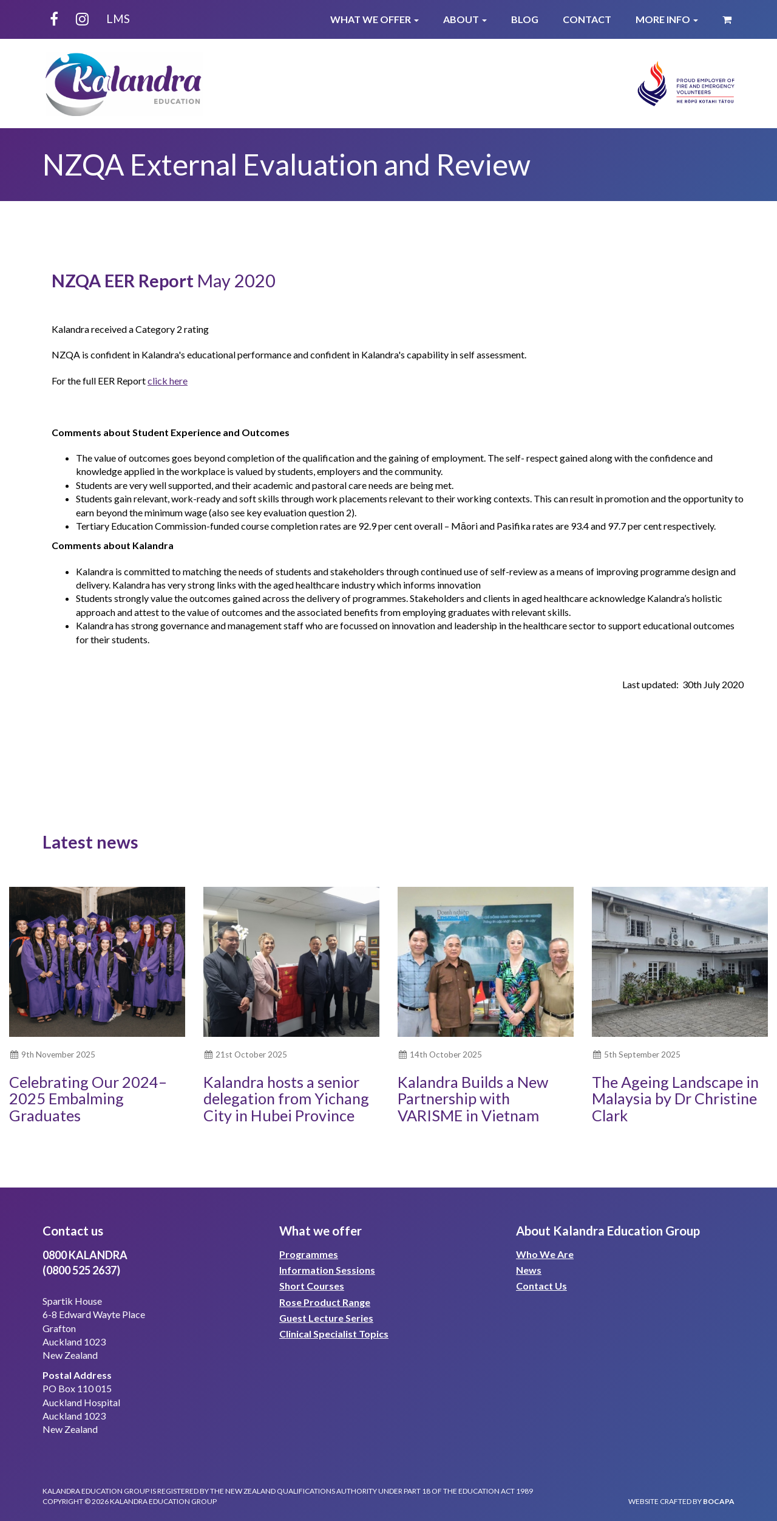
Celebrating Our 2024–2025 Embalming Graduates (88, 1098)
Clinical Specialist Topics (333, 1333)
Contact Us (541, 1285)
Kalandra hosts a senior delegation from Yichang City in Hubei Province (286, 1098)
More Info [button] (667, 19)
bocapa (719, 1501)
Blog (524, 19)
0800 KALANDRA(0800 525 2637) (84, 1262)
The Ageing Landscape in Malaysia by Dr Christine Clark (675, 1098)
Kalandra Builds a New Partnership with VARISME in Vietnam (473, 1098)
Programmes (308, 1254)
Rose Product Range (324, 1302)
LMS (118, 19)
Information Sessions (327, 1270)
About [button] (465, 19)
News (528, 1270)
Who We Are (545, 1254)
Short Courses (311, 1285)
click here (168, 380)
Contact (587, 19)
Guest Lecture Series (326, 1318)
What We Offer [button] (374, 19)
